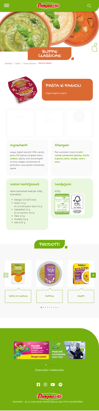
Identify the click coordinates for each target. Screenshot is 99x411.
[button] (41, 307)
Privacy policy (41, 369)
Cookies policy (57, 369)
